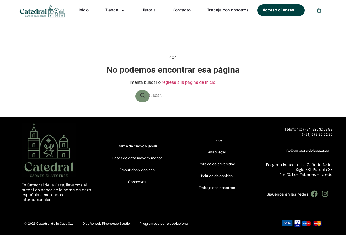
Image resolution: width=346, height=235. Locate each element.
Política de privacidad (217, 164)
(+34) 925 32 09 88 (315, 130)
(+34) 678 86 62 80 (315, 135)
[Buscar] (142, 95)
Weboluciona (177, 224)
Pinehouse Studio (116, 224)
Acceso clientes (278, 10)
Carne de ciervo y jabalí (137, 146)
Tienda (114, 10)
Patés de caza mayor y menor (137, 158)
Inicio (83, 10)
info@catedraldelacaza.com (305, 150)
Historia (148, 10)
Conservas (137, 182)
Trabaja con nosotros (227, 10)
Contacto (181, 10)
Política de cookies (217, 176)
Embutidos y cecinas (137, 170)
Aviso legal (217, 152)
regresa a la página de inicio (188, 82)
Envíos (217, 141)
